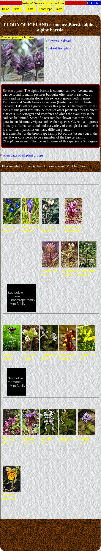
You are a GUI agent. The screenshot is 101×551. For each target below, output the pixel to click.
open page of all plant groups (22, 155)
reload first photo (59, 48)
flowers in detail (59, 41)
